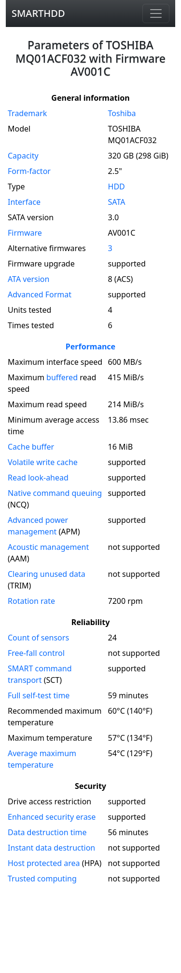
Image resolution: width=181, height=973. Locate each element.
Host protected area (44, 863)
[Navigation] (155, 13)
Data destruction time (47, 832)
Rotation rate (31, 601)
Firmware (25, 232)
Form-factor (29, 171)
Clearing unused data (46, 574)
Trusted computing (42, 878)
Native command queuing (55, 493)
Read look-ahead (38, 477)
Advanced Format (39, 294)
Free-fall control (36, 653)
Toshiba (122, 113)
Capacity (23, 155)
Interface (24, 202)
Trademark (27, 113)
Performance (90, 346)
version (28, 279)
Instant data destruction (51, 847)
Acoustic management (48, 547)
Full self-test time (39, 695)
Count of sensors (38, 637)
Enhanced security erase (52, 817)
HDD (116, 186)
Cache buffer (31, 446)
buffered (62, 377)
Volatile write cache (43, 462)
